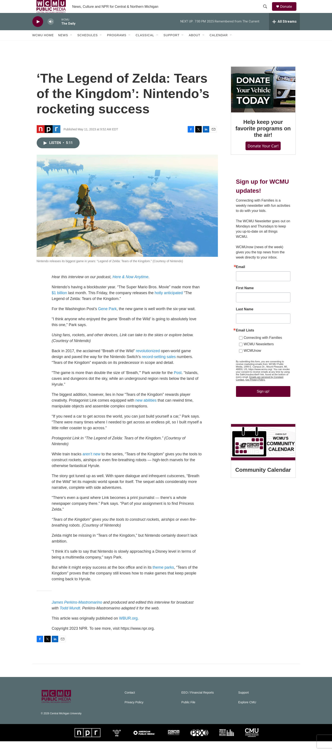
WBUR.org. (129, 628)
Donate (289, 11)
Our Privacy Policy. (255, 389)
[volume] (50, 31)
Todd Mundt (70, 618)
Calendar (219, 45)
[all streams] (284, 31)
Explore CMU (247, 712)
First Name (245, 298)
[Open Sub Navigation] (71, 45)
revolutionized (148, 360)
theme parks (163, 577)
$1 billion (59, 302)
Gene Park (107, 318)
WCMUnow (252, 360)
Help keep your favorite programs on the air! (263, 138)
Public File (188, 712)
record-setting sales (159, 366)
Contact (130, 702)
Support (171, 45)
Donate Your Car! (263, 155)
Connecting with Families (263, 347)
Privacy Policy (134, 712)
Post (178, 382)
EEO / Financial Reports (197, 702)
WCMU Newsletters (259, 354)
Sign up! (263, 401)
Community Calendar (263, 479)
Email (240, 276)
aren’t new (92, 464)
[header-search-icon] (267, 11)
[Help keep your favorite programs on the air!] (263, 99)
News (63, 45)
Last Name (244, 319)
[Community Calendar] (263, 452)
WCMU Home (43, 45)
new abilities (145, 410)
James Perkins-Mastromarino (77, 612)
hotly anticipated (169, 302)
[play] (37, 31)
